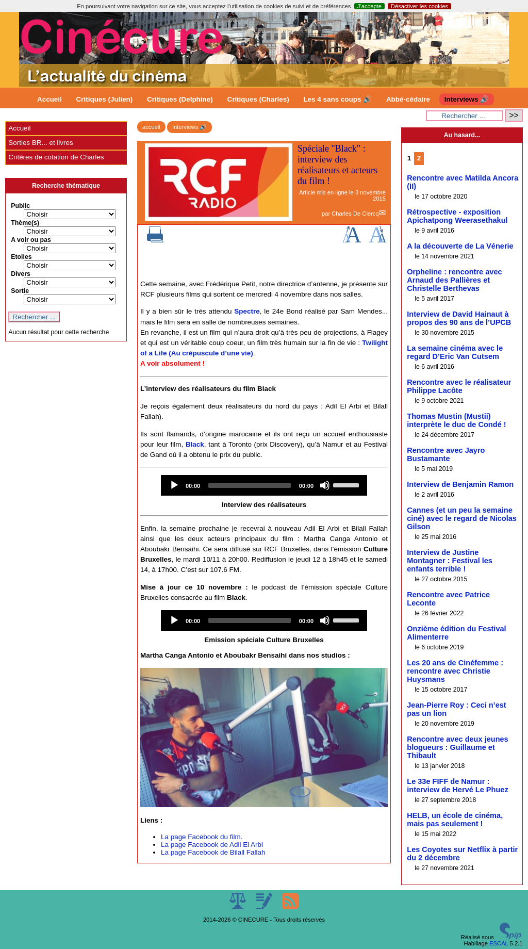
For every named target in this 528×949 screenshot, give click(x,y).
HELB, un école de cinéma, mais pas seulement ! (455, 819)
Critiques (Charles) (258, 99)
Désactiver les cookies (419, 6)
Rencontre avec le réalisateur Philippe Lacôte (459, 386)
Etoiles (21, 256)
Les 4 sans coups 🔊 (337, 99)
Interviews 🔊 (466, 99)
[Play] (174, 485)
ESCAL (498, 943)
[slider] (249, 485)
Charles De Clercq (355, 213)
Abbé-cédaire (408, 99)
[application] (264, 485)
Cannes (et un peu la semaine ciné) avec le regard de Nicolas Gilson (462, 518)
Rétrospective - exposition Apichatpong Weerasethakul (457, 216)
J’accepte (369, 6)
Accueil (49, 99)
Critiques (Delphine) (180, 99)
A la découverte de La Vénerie (460, 246)
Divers (20, 273)
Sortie (20, 290)
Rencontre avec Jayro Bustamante (446, 454)
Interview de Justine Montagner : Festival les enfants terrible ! (449, 560)
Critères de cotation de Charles (56, 157)
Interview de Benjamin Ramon (460, 484)
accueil (151, 127)
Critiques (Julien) (104, 99)
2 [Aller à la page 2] (419, 158)
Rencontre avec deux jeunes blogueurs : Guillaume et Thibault (457, 747)
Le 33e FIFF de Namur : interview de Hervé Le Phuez (457, 785)
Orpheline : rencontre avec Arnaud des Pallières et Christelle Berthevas (454, 280)
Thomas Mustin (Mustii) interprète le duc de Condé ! (456, 420)
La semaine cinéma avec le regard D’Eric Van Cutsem (455, 352)
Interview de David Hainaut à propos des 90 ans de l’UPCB (459, 318)
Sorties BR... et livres (40, 142)
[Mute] (325, 485)
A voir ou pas (31, 239)
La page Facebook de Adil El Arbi (212, 844)
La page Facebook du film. (201, 837)
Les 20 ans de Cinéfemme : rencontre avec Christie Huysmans (455, 671)
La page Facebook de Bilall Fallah (213, 852)
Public (20, 205)
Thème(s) (25, 222)
